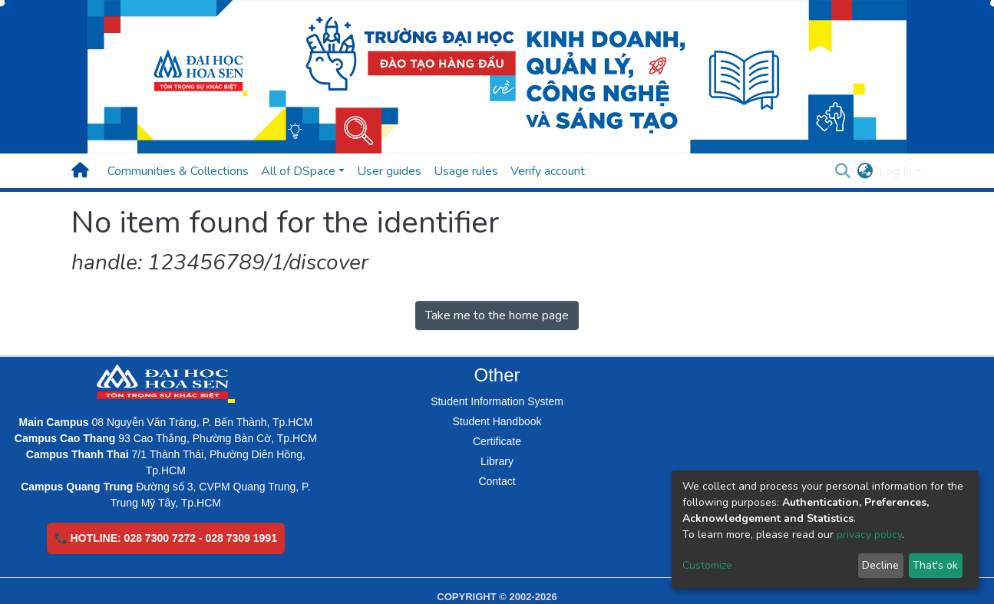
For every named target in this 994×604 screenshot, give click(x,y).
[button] (864, 171)
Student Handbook (497, 421)
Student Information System (497, 401)
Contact (496, 481)
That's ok (935, 565)
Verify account (547, 171)
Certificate (497, 441)
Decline (880, 565)
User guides (389, 171)
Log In (895, 171)
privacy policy (869, 534)
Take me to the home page (497, 315)
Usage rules (466, 171)
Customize (707, 565)
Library (497, 461)
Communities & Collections (178, 171)
